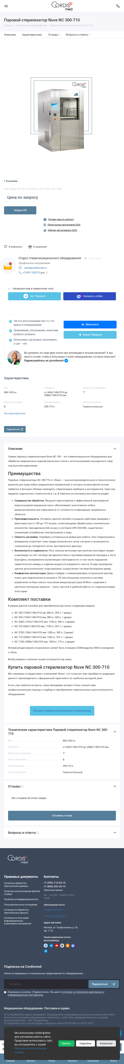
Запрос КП (20, 210)
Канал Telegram (90, 334)
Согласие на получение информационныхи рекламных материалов (17, 921)
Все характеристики (14, 413)
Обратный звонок (53, 890)
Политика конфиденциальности (21, 899)
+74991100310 (31, 272)
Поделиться (15, 429)
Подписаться (104, 984)
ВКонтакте (90, 324)
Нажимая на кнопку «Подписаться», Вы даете (56, 993)
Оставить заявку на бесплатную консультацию (62, 710)
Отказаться (106, 1043)
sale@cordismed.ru (53, 909)
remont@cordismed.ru (55, 916)
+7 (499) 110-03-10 (55, 882)
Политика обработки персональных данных (16, 884)
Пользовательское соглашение (20, 904)
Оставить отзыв (62, 815)
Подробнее (85, 1043)
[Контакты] (118, 6)
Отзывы (54, 34)
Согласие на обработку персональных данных (16, 911)
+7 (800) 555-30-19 (55, 886)
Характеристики (32, 34)
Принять (66, 1043)
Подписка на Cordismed (22, 966)
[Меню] (6, 6)
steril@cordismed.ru (35, 267)
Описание (10, 34)
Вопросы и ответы (78, 34)
